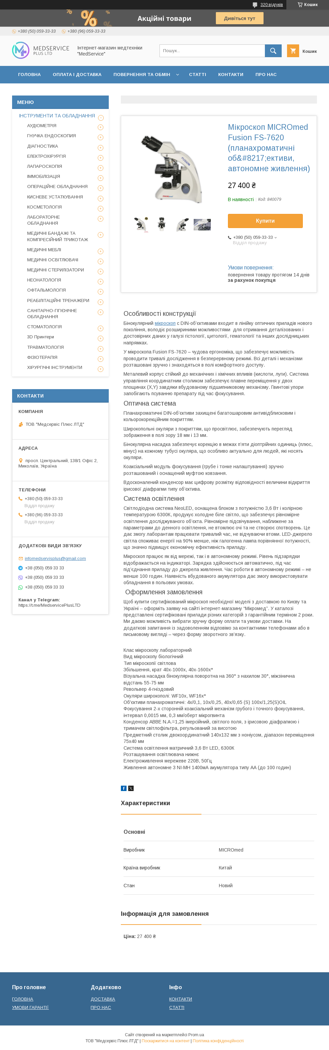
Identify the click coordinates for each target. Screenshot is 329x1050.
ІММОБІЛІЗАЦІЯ (43, 176)
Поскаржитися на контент (166, 1041)
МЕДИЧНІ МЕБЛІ (44, 249)
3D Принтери (40, 336)
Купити (265, 221)
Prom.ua (196, 1035)
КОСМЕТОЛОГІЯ (44, 207)
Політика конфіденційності (218, 1041)
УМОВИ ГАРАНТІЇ (30, 1007)
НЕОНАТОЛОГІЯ (44, 280)
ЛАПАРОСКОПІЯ (44, 166)
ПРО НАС (266, 74)
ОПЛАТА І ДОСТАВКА (77, 74)
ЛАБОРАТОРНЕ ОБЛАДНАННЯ (43, 220)
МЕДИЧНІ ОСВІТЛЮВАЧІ (52, 259)
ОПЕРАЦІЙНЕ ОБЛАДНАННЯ (57, 186)
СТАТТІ (197, 74)
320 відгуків (272, 4)
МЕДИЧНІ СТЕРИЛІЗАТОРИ (55, 269)
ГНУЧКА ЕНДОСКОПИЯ (51, 135)
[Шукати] (273, 50)
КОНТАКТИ (230, 74)
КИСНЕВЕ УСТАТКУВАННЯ (55, 196)
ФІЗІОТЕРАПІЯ (42, 357)
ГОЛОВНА (29, 74)
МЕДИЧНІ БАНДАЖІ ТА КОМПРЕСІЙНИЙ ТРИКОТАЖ (57, 236)
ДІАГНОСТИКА (42, 146)
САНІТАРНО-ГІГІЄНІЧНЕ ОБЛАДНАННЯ (52, 313)
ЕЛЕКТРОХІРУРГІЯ (46, 156)
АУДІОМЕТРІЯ (41, 125)
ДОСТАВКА (103, 999)
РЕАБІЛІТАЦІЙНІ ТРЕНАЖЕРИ (58, 300)
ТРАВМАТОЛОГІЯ (45, 347)
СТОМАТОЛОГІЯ (44, 326)
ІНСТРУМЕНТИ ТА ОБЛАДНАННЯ (57, 115)
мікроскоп (165, 323)
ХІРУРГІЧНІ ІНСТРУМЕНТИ (54, 367)
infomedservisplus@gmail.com (55, 558)
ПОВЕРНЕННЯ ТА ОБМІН (141, 74)
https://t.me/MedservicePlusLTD (49, 605)
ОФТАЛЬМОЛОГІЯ (46, 290)
